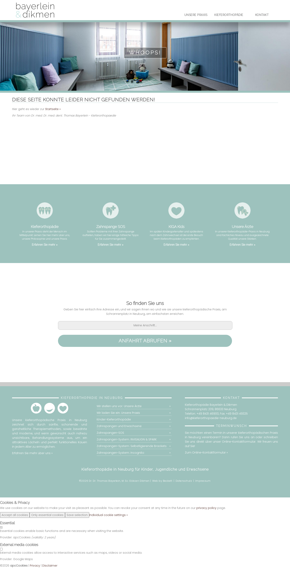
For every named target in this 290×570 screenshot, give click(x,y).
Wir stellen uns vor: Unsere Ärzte (119, 406)
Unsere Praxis (195, 15)
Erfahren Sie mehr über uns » (32, 453)
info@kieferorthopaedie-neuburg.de (211, 418)
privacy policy (206, 508)
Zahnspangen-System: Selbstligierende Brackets (132, 446)
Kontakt (262, 15)
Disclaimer (49, 566)
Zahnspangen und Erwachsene (119, 426)
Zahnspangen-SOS (110, 433)
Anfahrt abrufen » (145, 341)
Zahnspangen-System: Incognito (120, 453)
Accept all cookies (15, 515)
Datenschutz (184, 481)
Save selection (77, 515)
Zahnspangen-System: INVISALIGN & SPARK (127, 440)
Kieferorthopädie (228, 15)
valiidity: (38, 538)
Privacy (35, 566)
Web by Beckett (162, 481)
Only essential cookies (47, 515)
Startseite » (53, 109)
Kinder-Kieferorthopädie (114, 420)
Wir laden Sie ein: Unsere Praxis (118, 413)
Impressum (203, 481)
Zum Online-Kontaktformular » (206, 453)
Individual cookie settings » (108, 515)
